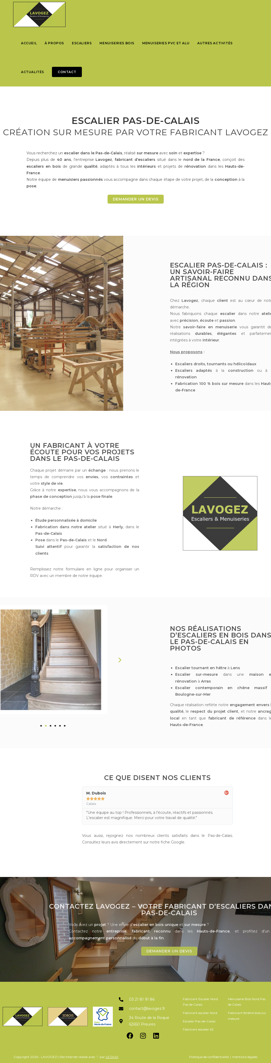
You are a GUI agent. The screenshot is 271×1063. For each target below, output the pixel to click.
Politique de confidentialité (209, 1057)
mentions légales (244, 1057)
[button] (22, 660)
